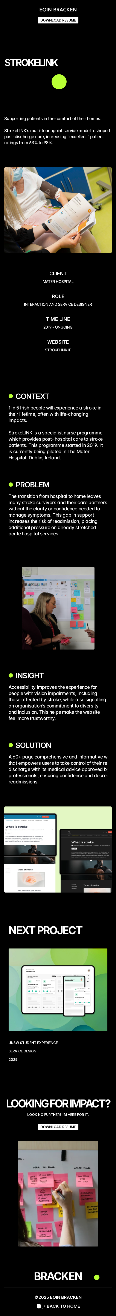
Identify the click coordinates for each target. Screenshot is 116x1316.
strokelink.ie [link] (58, 350)
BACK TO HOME (63, 1306)
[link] (58, 1008)
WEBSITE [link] (58, 342)
